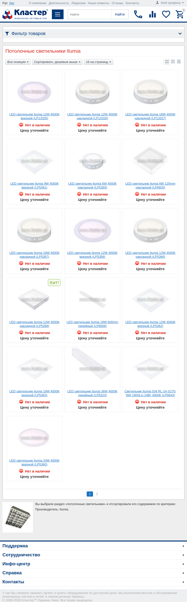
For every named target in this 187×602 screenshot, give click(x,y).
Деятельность (59, 3)
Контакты (132, 3)
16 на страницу (98, 62)
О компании (38, 3)
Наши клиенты (98, 3)
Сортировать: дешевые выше (57, 62)
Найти (120, 14)
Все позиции (18, 62)
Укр (11, 3)
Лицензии (78, 3)
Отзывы (117, 3)
